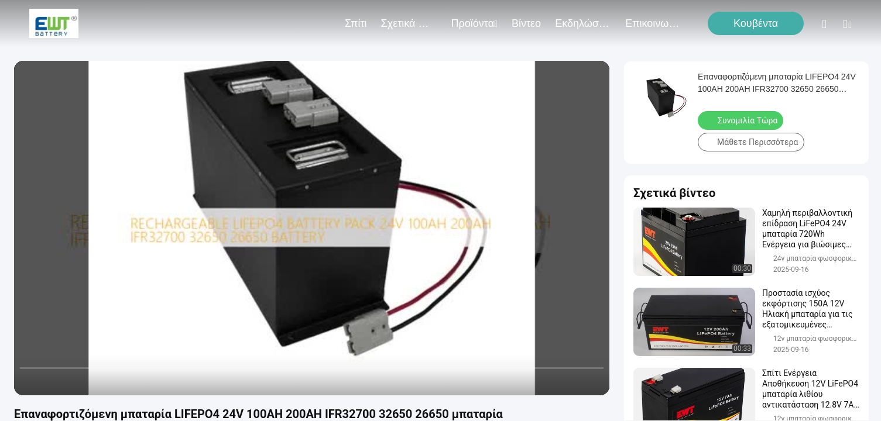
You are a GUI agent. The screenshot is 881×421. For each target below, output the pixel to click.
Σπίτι (356, 23)
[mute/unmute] (99, 381)
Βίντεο (526, 23)
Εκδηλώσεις (583, 23)
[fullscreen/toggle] (594, 381)
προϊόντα (474, 23)
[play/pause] (52, 381)
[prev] (29, 381)
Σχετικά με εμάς (409, 23)
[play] (312, 228)
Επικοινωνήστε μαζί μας (653, 23)
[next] (76, 381)
